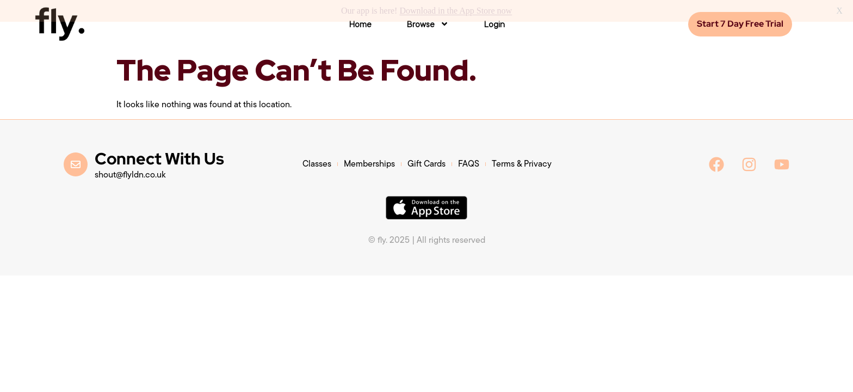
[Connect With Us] (76, 163)
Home (360, 22)
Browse (427, 23)
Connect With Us (159, 157)
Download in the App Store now (455, 10)
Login (494, 22)
